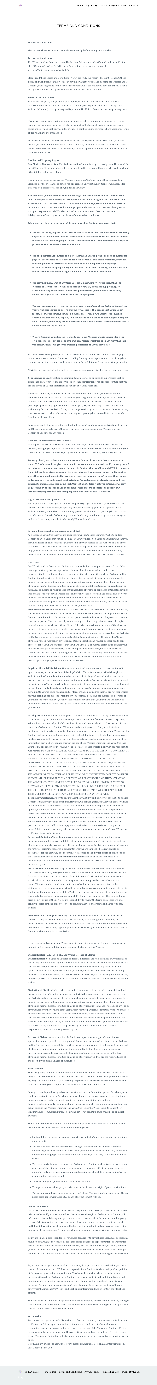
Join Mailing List (110, 1371)
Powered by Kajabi (130, 1371)
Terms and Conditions (70, 1371)
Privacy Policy (91, 1371)
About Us (133, 5)
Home (80, 5)
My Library (91, 5)
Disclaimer (50, 1371)
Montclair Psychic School (113, 5)
